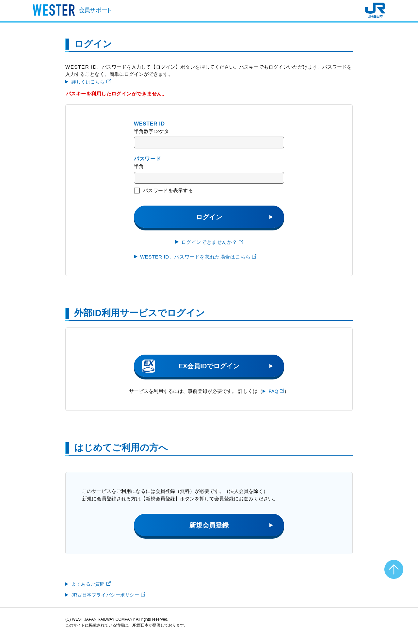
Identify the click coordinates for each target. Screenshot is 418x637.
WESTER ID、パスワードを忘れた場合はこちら (198, 257)
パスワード (147, 158)
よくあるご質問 (91, 584)
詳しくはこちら (91, 81)
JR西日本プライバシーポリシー (108, 594)
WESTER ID (149, 123)
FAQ (276, 391)
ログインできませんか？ (212, 242)
